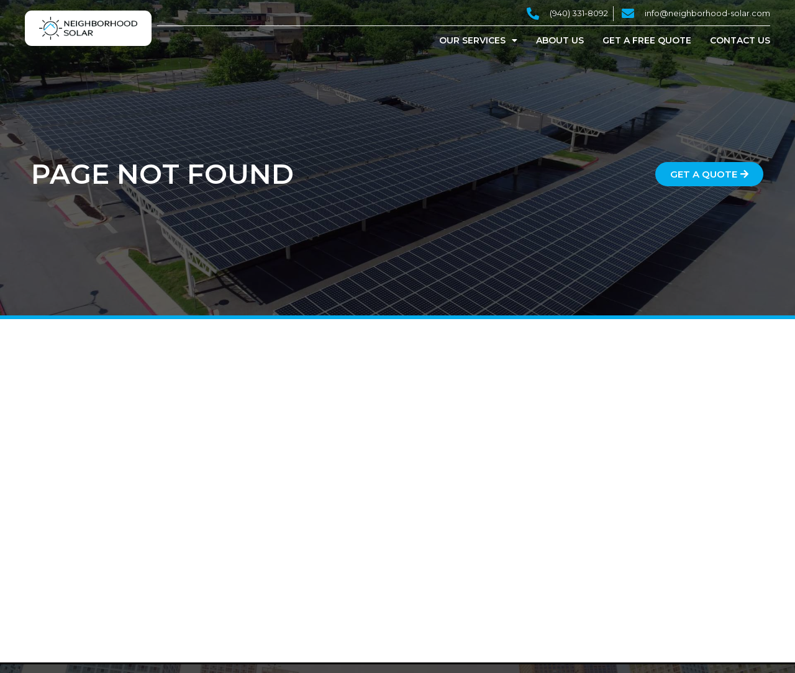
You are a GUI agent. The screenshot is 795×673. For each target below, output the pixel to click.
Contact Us (740, 40)
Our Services (478, 40)
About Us (560, 40)
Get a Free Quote (646, 40)
